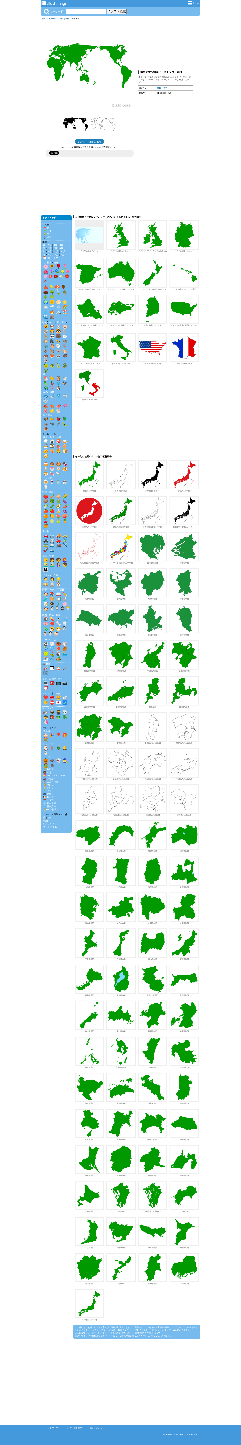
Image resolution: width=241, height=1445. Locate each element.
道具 (60, 679)
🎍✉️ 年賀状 (50, 809)
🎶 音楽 (46, 664)
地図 (62, 19)
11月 (63, 251)
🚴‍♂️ (64, 540)
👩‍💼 (52, 579)
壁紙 (45, 820)
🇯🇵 (58, 702)
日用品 (52, 679)
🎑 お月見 (48, 797)
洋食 (52, 437)
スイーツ (47, 460)
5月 (61, 245)
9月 (49, 251)
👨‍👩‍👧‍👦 (45, 569)
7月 (55, 248)
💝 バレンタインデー (54, 775)
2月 (62, 254)
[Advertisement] (165, 44)
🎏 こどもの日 (50, 781)
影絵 (63, 322)
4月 (55, 245)
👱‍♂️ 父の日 (48, 788)
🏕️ (58, 658)
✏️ (64, 594)
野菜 (44, 492)
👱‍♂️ (45, 564)
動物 (44, 322)
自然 (56, 262)
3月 (49, 245)
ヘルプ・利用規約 (73, 1428)
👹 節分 (47, 772)
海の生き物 (49, 392)
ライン (51, 817)
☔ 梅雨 (47, 237)
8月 (61, 248)
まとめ (193, 3)
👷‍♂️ (58, 579)
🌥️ (45, 307)
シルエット (49, 823)
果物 (51, 492)
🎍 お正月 (48, 769)
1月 (56, 254)
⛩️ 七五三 (48, 800)
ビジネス (46, 575)
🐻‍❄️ (64, 336)
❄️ (58, 307)
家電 (44, 679)
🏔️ (58, 312)
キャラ (51, 322)
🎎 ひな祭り (49, 778)
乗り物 (45, 531)
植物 (49, 262)
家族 (44, 555)
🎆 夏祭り (48, 794)
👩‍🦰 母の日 (48, 784)
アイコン (46, 693)
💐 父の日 (48, 234)
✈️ (64, 545)
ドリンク (47, 477)
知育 (62, 590)
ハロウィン (49, 756)
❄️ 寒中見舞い (50, 803)
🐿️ (52, 351)
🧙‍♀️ (64, 760)
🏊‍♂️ (64, 653)
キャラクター (49, 708)
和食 (45, 437)
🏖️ (64, 312)
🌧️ (52, 307)
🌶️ (64, 506)
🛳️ (52, 550)
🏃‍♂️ (58, 604)
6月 (49, 248)
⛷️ (45, 658)
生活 (51, 555)
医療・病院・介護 (51, 614)
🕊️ (64, 378)
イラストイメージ (49, 19)
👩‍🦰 (64, 560)
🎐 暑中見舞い (50, 806)
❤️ (52, 623)
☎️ (52, 683)
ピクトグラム (50, 826)
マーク (56, 693)
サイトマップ (51, 1428)
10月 (56, 251)
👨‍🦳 (52, 564)
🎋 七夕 (47, 231)
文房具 (53, 590)
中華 (59, 437)
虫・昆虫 (47, 414)
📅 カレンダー (50, 257)
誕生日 (46, 730)
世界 (67, 19)
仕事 (56, 575)
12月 (50, 254)
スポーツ (46, 639)
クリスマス (49, 743)
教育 (44, 590)
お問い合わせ (96, 1428)
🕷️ (52, 765)
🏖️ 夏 (46, 228)
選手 (56, 639)
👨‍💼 (45, 579)
